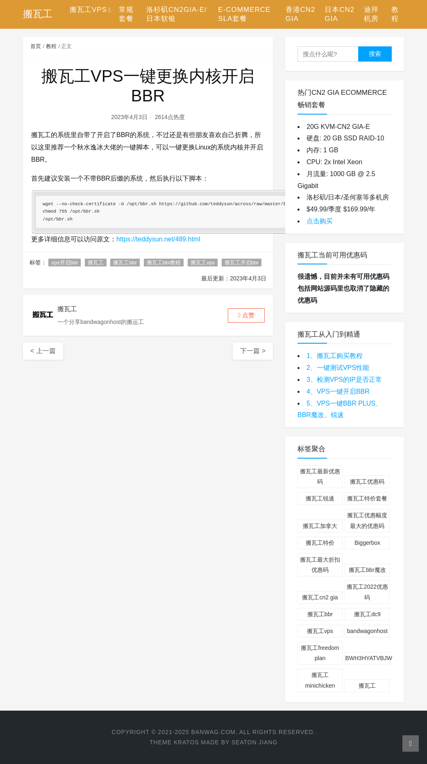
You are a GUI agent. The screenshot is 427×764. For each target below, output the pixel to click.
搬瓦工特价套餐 (367, 498)
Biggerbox (367, 542)
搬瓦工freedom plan (320, 653)
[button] (246, 315)
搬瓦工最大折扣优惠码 (320, 564)
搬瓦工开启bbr (242, 262)
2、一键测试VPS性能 (338, 367)
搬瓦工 (96, 262)
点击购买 (320, 221)
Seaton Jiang (255, 742)
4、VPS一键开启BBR (338, 391)
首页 (35, 46)
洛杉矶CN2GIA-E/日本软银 (176, 14)
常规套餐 (126, 14)
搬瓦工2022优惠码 (367, 591)
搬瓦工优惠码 (367, 481)
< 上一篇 (43, 350)
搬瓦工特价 (320, 542)
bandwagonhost (367, 631)
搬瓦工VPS (88, 10)
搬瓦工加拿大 (320, 526)
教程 (395, 14)
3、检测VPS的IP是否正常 (344, 379)
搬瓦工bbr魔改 (367, 570)
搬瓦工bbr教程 (164, 262)
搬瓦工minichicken (320, 680)
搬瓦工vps (203, 262)
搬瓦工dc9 (367, 614)
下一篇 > (253, 350)
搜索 (375, 53)
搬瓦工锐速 (320, 498)
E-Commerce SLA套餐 (244, 14)
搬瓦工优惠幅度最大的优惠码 (367, 520)
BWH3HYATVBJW (367, 658)
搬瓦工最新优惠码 (320, 476)
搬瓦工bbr (125, 262)
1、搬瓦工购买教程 (335, 355)
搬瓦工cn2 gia (320, 597)
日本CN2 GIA (339, 14)
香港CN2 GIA (301, 14)
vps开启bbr (64, 262)
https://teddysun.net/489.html (158, 239)
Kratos (186, 742)
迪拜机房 (371, 14)
